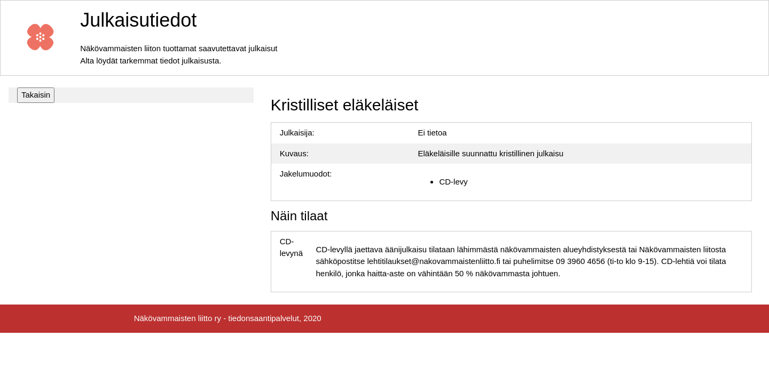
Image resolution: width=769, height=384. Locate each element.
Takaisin (35, 94)
